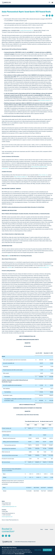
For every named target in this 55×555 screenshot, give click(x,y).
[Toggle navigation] (49, 2)
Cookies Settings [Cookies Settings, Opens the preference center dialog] (37, 549)
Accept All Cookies (47, 549)
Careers (46, 529)
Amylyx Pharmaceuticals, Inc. (27, 30)
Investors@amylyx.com (7, 516)
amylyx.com (48, 265)
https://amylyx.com (43, 175)
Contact (51, 529)
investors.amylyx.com (44, 267)
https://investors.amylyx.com (44, 100)
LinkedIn (9, 267)
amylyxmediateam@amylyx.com (9, 506)
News (41, 529)
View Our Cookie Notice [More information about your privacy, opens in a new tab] (19, 553)
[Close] (53, 550)
